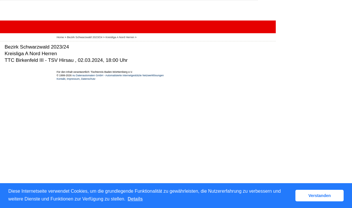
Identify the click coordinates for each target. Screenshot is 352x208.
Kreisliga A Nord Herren (120, 37)
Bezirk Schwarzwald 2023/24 (85, 37)
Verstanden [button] (319, 195)
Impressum (73, 78)
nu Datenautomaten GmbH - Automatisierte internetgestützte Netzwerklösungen (118, 75)
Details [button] (135, 198)
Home (60, 37)
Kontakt (61, 78)
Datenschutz (88, 78)
